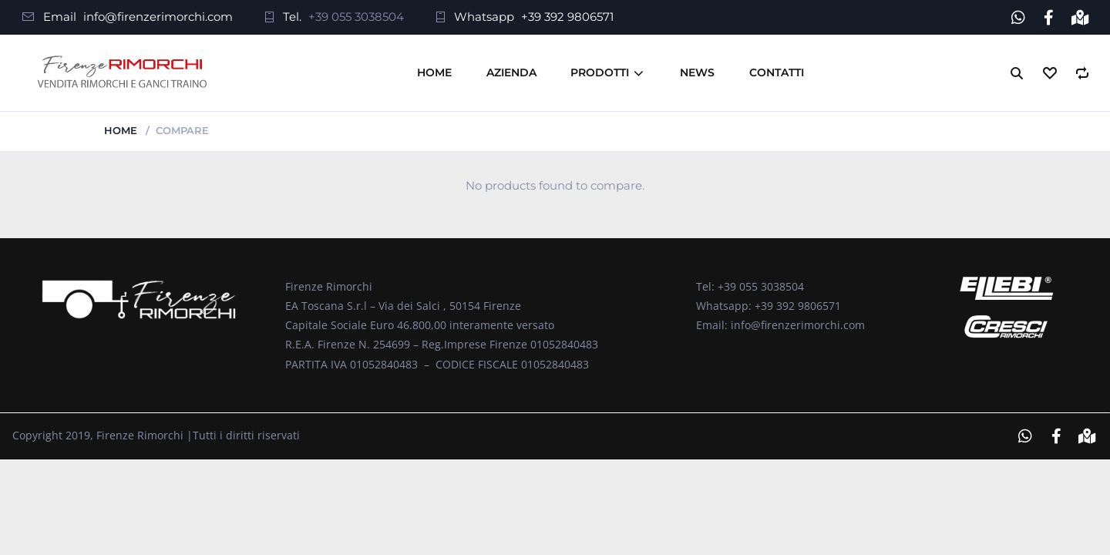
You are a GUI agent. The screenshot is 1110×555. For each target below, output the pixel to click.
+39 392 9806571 (567, 16)
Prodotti (599, 72)
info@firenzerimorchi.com (158, 16)
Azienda (511, 72)
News (697, 72)
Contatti (776, 72)
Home (434, 72)
